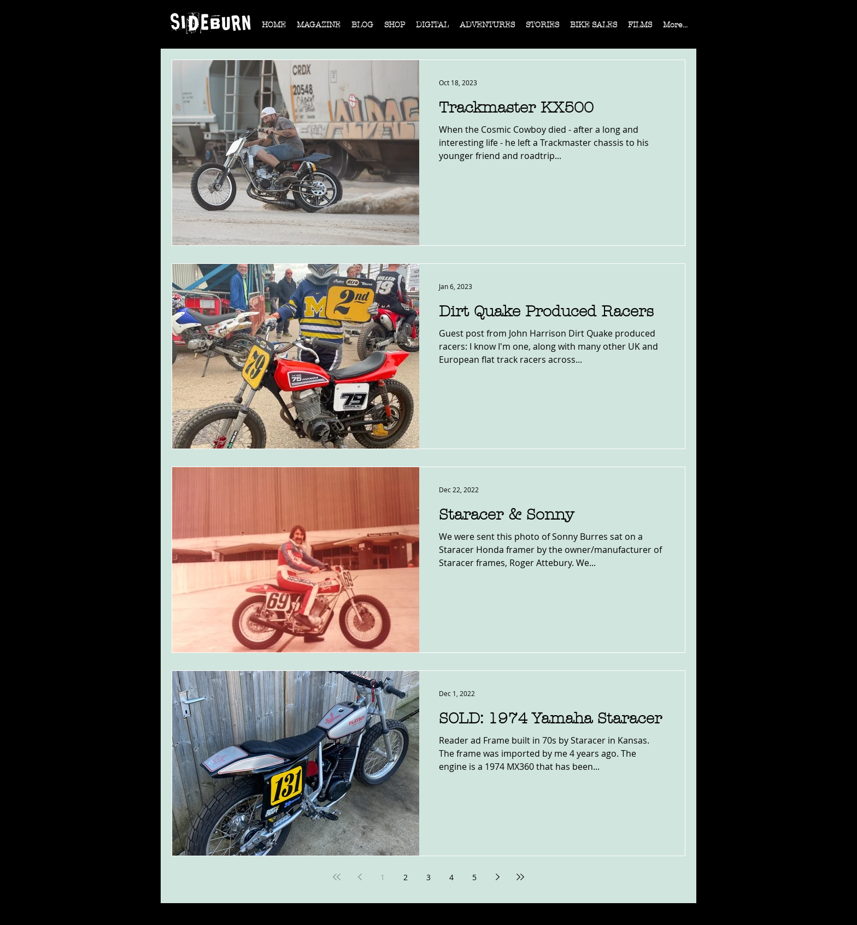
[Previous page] (359, 877)
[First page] (337, 877)
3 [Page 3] (428, 877)
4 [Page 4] (451, 877)
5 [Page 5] (474, 877)
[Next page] (497, 877)
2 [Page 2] (405, 877)
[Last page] (520, 877)
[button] (318, 28)
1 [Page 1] (382, 877)
